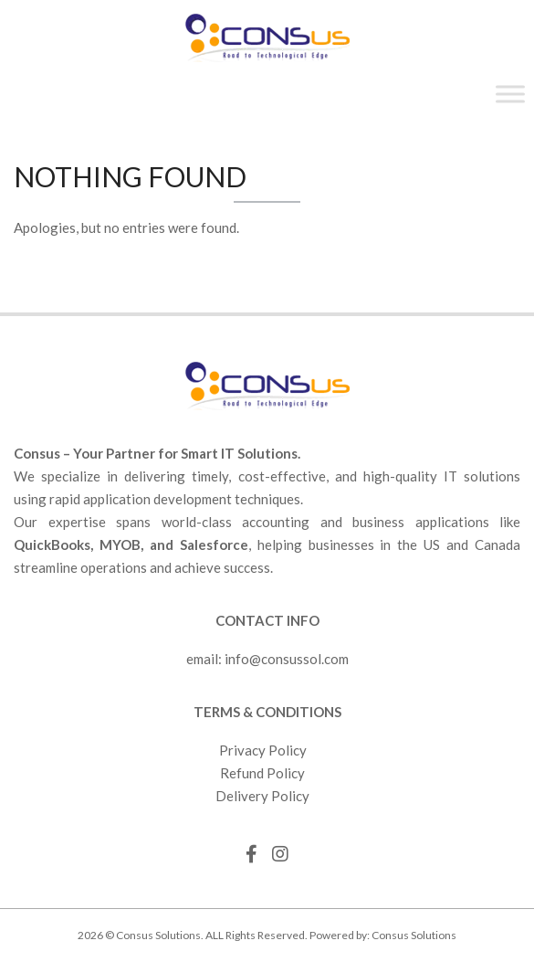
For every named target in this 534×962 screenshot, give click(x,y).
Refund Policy (262, 773)
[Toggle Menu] (510, 93)
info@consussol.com (287, 658)
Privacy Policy (263, 750)
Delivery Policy (262, 796)
